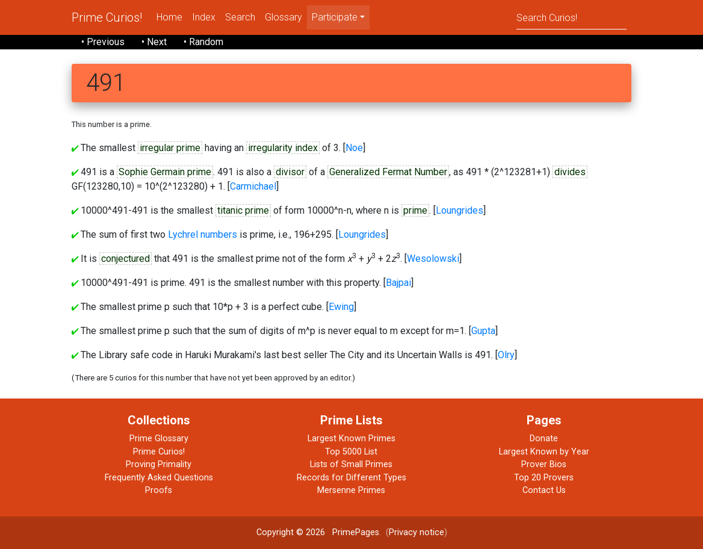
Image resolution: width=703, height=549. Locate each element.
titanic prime (243, 210)
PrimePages (355, 532)
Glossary (283, 17)
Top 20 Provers (544, 478)
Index (203, 17)
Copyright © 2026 (290, 532)
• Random (203, 42)
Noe (354, 148)
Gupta (483, 331)
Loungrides (459, 210)
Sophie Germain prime (165, 172)
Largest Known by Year (544, 452)
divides (570, 172)
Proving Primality (158, 464)
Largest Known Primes (351, 438)
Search (240, 17)
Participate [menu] (335, 17)
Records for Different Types (351, 478)
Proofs (158, 490)
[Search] (571, 17)
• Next (154, 42)
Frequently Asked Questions (159, 478)
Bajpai (398, 282)
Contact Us (544, 490)
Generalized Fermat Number (388, 172)
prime (415, 210)
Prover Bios (543, 464)
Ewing (341, 306)
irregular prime (170, 148)
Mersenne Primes (351, 490)
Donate (544, 438)
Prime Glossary (158, 438)
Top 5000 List (351, 452)
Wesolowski (433, 258)
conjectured (125, 258)
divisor (290, 172)
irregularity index (283, 148)
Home (169, 17)
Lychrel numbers (202, 234)
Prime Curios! (107, 17)
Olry (506, 355)
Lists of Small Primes (351, 464)
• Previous (103, 42)
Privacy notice (416, 532)
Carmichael (253, 186)
